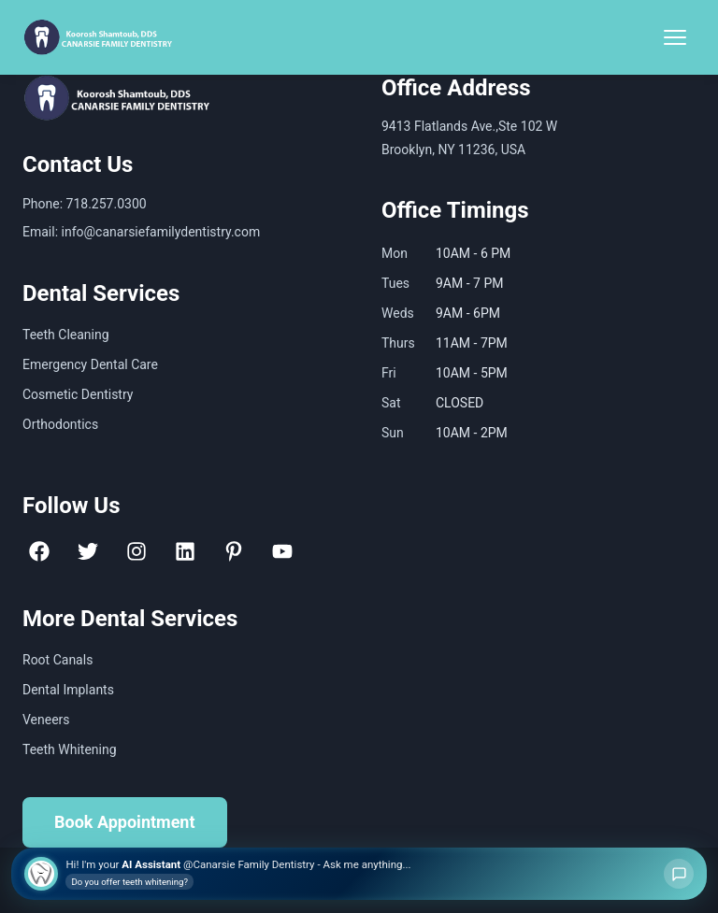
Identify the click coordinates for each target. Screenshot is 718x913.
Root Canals (57, 659)
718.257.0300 (106, 203)
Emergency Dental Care (90, 364)
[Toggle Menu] (675, 37)
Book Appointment (124, 822)
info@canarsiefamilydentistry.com (161, 231)
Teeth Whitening (69, 749)
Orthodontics (60, 424)
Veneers (46, 719)
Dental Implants (68, 689)
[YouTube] (282, 551)
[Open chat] (679, 874)
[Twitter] (88, 551)
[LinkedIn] (185, 551)
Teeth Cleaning (65, 334)
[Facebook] (39, 551)
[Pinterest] (234, 551)
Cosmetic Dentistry (77, 394)
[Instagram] (136, 551)
